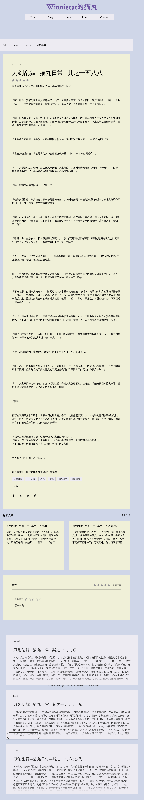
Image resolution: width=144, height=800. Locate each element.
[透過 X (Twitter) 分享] (20, 495)
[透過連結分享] (35, 495)
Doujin (27, 45)
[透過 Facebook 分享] (13, 495)
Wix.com (95, 685)
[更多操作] (119, 64)
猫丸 (42, 479)
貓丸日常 (63, 479)
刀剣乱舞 (31, 479)
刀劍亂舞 (41, 45)
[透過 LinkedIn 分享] (27, 495)
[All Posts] (23, 735)
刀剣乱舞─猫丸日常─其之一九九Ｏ (26, 526)
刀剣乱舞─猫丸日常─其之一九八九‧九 (94, 526)
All (4, 45)
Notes (15, 45)
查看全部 (126, 515)
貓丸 (52, 479)
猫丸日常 (76, 479)
